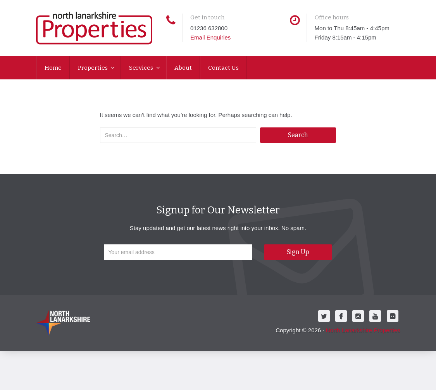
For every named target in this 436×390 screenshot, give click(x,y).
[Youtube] (375, 316)
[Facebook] (341, 316)
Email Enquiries (210, 37)
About (183, 67)
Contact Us (223, 67)
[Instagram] (358, 316)
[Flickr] (392, 316)
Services (141, 67)
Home (53, 67)
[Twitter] (324, 316)
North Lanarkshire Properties (363, 330)
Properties (93, 67)
